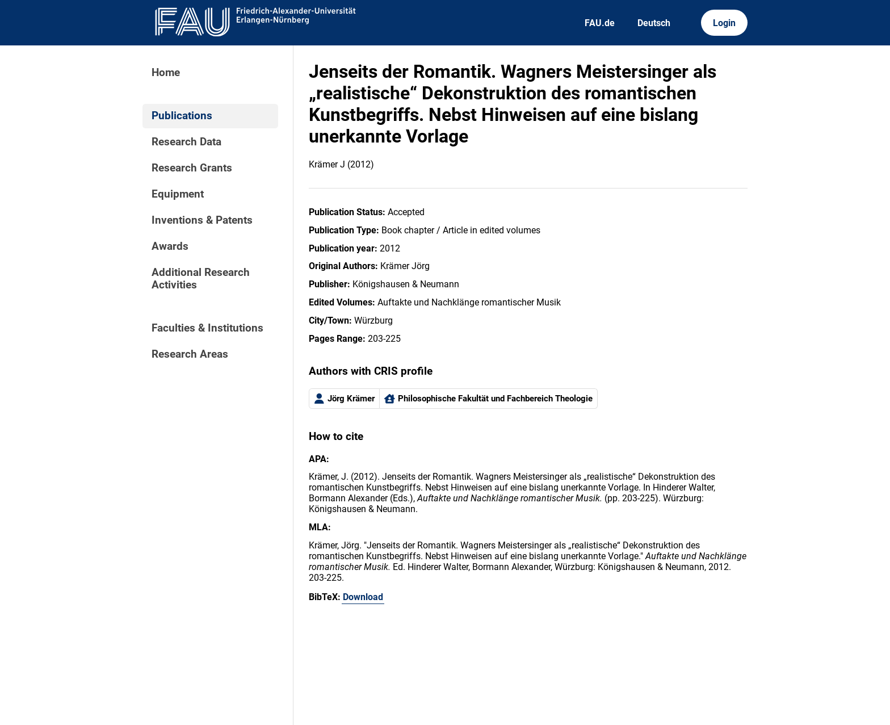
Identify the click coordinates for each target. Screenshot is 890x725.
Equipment (178, 194)
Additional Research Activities (201, 278)
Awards (170, 246)
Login (724, 23)
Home (166, 72)
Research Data (186, 142)
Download (363, 597)
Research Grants (192, 168)
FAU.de (600, 23)
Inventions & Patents (202, 220)
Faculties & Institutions (207, 328)
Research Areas (190, 354)
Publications (182, 116)
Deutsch (653, 23)
